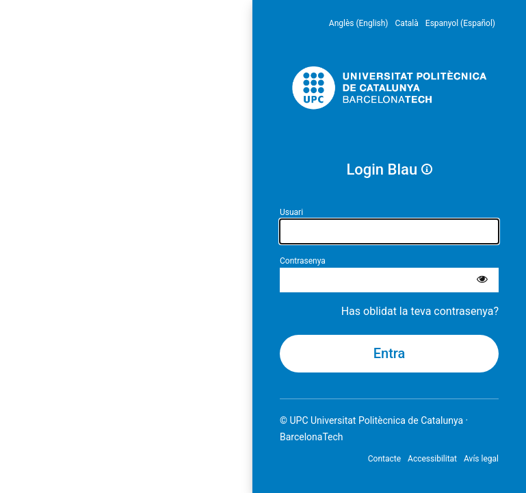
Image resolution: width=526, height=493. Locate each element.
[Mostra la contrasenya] (482, 280)
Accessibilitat (432, 459)
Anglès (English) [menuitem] (359, 23)
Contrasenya (303, 261)
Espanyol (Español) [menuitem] (460, 23)
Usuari (291, 212)
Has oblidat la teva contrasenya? (420, 311)
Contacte (384, 459)
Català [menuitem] (407, 23)
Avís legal (481, 459)
